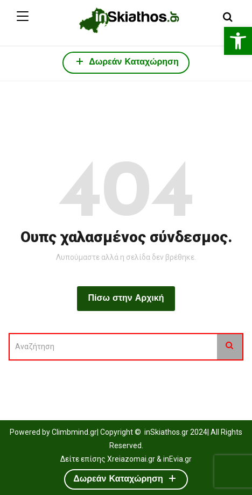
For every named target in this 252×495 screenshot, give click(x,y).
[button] (238, 41)
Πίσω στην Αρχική (126, 298)
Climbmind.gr (74, 432)
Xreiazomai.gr (131, 459)
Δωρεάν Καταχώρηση (126, 61)
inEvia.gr (177, 459)
